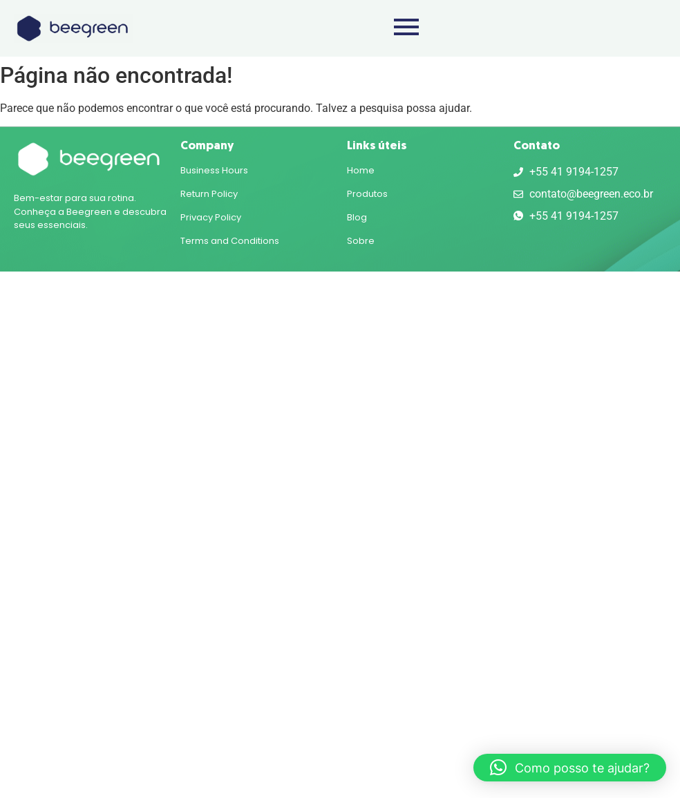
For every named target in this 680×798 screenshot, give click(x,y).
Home (361, 170)
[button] (569, 767)
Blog (357, 217)
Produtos (367, 193)
